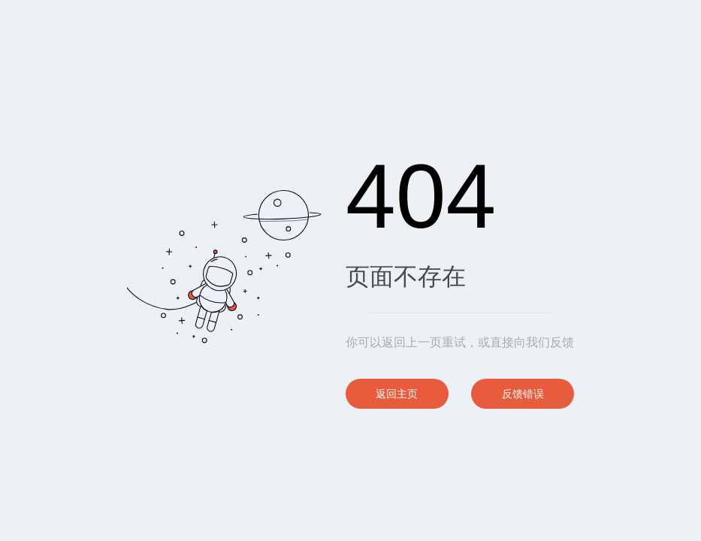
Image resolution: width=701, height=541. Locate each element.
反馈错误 (523, 394)
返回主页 (397, 394)
